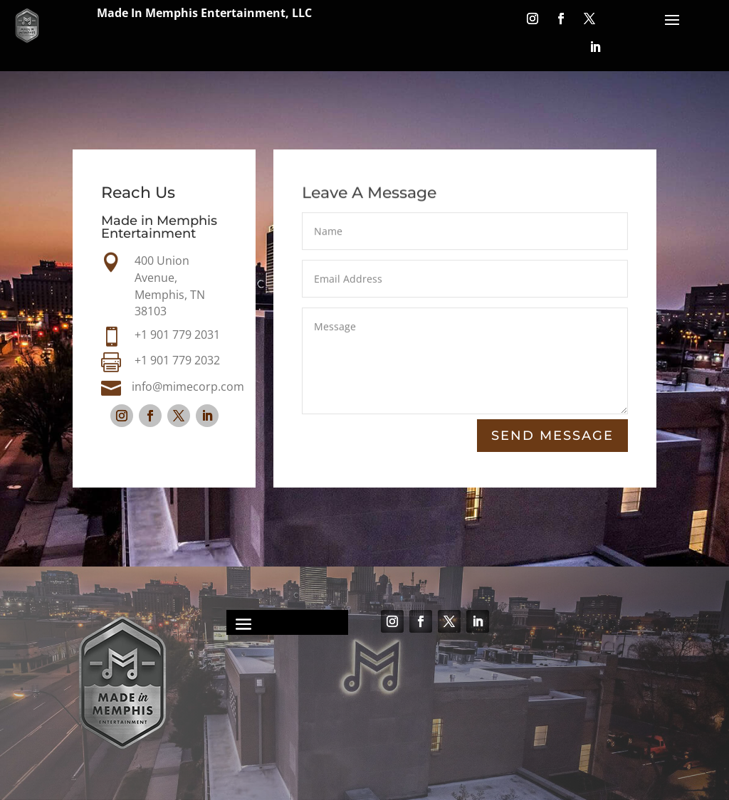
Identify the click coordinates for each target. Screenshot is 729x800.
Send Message (552, 435)
